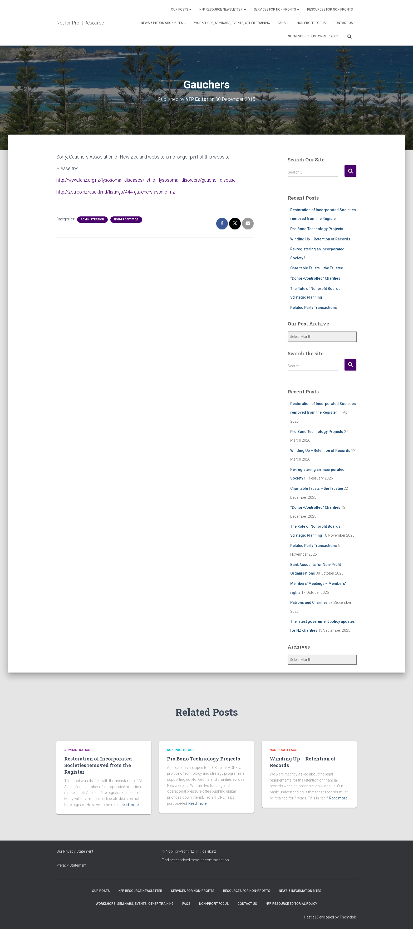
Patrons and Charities (309, 602)
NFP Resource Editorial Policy (313, 36)
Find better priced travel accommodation (195, 860)
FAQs (283, 23)
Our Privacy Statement (74, 851)
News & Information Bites (163, 23)
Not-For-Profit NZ (180, 851)
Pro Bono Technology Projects (316, 229)
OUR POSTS (181, 9)
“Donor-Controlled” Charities (315, 278)
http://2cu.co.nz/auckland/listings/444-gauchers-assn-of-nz (116, 191)
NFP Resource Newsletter (222, 9)
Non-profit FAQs (126, 219)
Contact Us (343, 23)
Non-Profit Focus (311, 23)
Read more (129, 805)
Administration (92, 219)
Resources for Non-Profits (330, 9)
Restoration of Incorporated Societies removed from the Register (98, 765)
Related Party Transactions (313, 307)
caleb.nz (209, 851)
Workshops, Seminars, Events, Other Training (232, 23)
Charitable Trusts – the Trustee (316, 268)
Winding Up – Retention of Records (320, 239)
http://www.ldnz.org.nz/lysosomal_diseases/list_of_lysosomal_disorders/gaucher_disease (148, 180)
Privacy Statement (71, 865)
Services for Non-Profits (276, 9)
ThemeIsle (348, 917)
